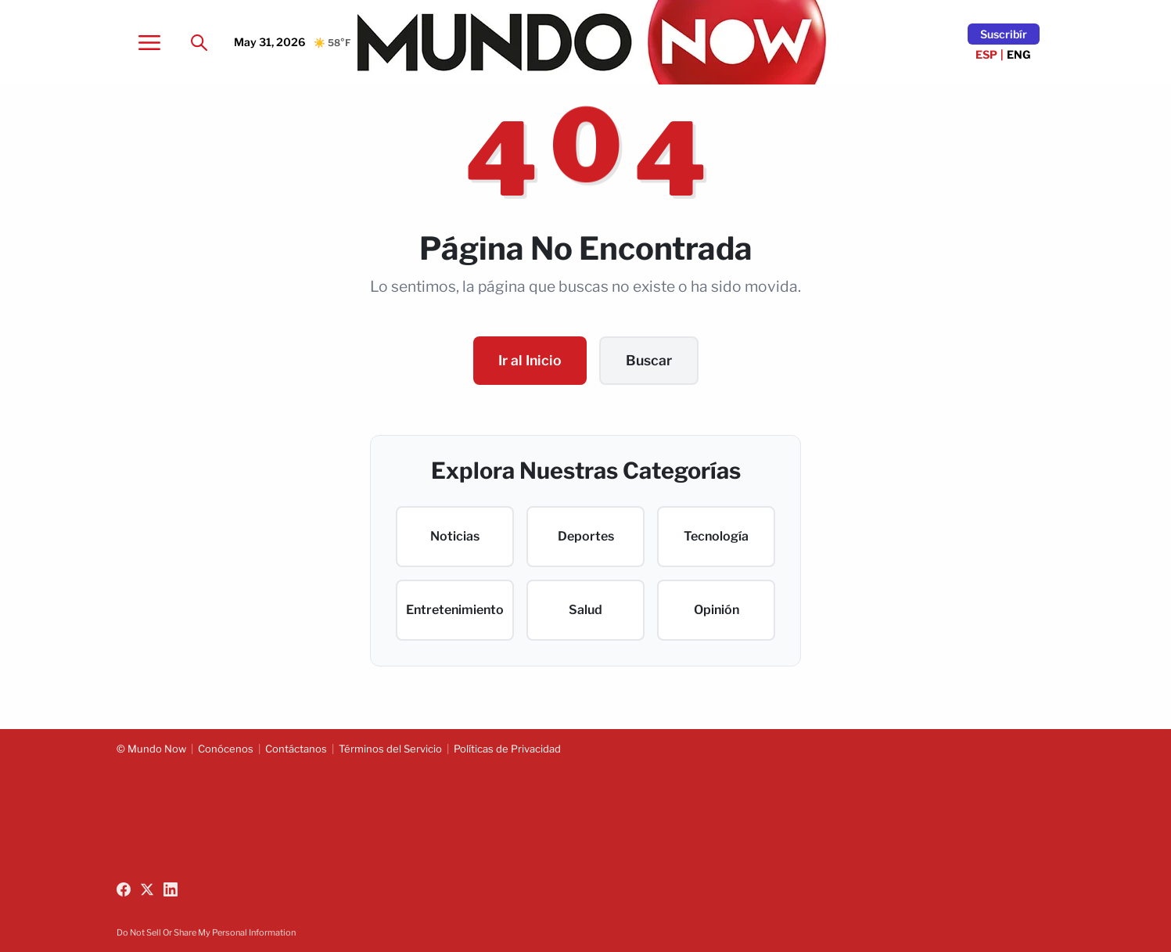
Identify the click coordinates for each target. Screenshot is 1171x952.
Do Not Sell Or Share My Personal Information (206, 932)
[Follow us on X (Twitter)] (147, 889)
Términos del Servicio (390, 748)
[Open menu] (149, 42)
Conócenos (225, 748)
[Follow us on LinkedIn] (170, 889)
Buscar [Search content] (649, 360)
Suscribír (1003, 34)
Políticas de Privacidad (507, 748)
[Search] (199, 42)
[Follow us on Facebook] (124, 889)
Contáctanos (296, 748)
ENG (1019, 54)
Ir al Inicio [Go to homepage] (530, 360)
